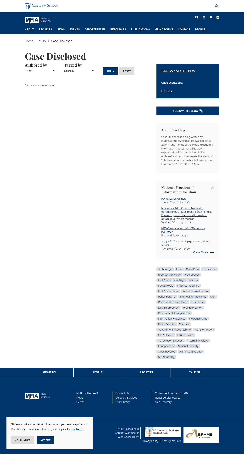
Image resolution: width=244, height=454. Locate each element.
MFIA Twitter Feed (87, 393)
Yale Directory (163, 402)
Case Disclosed (61, 41)
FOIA (179, 269)
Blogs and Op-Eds (178, 71)
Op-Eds (166, 91)
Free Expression (192, 307)
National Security (188, 346)
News (61, 29)
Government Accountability (174, 329)
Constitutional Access (171, 340)
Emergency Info (171, 441)
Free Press (198, 302)
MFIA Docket (165, 335)
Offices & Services (126, 397)
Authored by (36, 65)
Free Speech (192, 274)
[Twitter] (203, 17)
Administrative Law (190, 351)
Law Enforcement (168, 307)
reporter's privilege (169, 274)
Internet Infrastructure (196, 291)
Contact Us (122, 393)
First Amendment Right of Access (178, 280)
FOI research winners (173, 198)
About (29, 29)
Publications (140, 29)
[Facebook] (196, 17)
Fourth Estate (185, 335)
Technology (165, 269)
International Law (198, 340)
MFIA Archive (164, 29)
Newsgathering (198, 318)
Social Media (165, 285)
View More (200, 252)
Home (29, 41)
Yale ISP (194, 372)
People (200, 29)
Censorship (209, 269)
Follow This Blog (185, 110)
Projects (45, 29)
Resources (118, 29)
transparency (166, 346)
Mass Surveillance (188, 285)
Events (75, 29)
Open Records (166, 351)
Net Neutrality (166, 357)
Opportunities (95, 29)
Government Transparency (174, 313)
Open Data (192, 269)
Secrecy (184, 324)
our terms (77, 429)
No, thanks (22, 440)
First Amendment (168, 291)
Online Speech (166, 324)
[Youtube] (217, 17)
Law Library (123, 402)
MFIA (42, 41)
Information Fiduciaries (171, 318)
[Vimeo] (211, 17)
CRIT (213, 296)
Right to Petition (204, 329)
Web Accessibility (128, 436)
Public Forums (166, 296)
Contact (184, 29)
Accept (45, 440)
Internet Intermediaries (192, 296)
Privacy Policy (150, 441)
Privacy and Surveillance (173, 302)
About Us (49, 372)
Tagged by (73, 65)
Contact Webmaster (127, 432)
